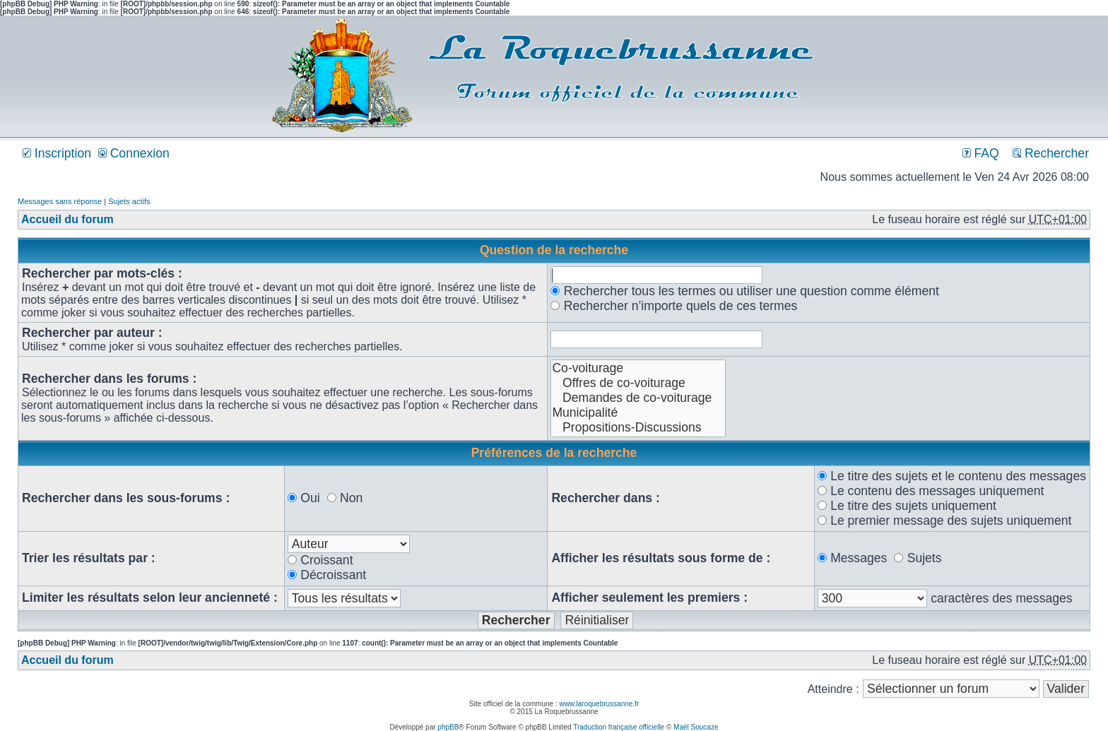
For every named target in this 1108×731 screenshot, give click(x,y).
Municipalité (638, 412)
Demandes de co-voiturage (638, 398)
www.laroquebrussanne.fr (599, 704)
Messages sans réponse (60, 201)
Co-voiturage (638, 368)
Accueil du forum (67, 219)
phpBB (448, 727)
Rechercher (1051, 153)
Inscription (57, 153)
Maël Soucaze (695, 727)
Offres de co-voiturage (638, 383)
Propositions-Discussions (638, 427)
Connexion (134, 153)
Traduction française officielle (618, 727)
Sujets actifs (129, 201)
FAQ (980, 153)
